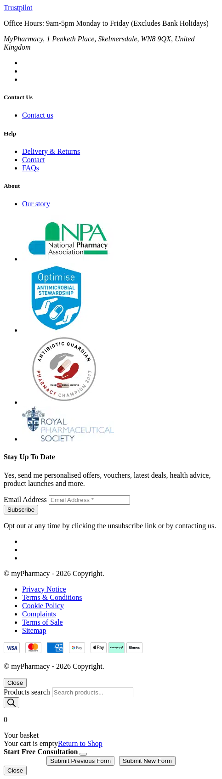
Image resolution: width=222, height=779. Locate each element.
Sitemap (34, 630)
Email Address (26, 499)
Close (15, 682)
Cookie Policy (43, 606)
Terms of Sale (42, 622)
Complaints (39, 614)
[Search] (11, 702)
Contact (33, 160)
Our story (36, 204)
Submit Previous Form (80, 760)
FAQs (30, 168)
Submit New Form (147, 760)
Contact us (37, 115)
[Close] (83, 754)
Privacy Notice (44, 589)
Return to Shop (80, 743)
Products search (28, 692)
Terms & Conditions (52, 597)
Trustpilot (18, 7)
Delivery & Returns (51, 151)
